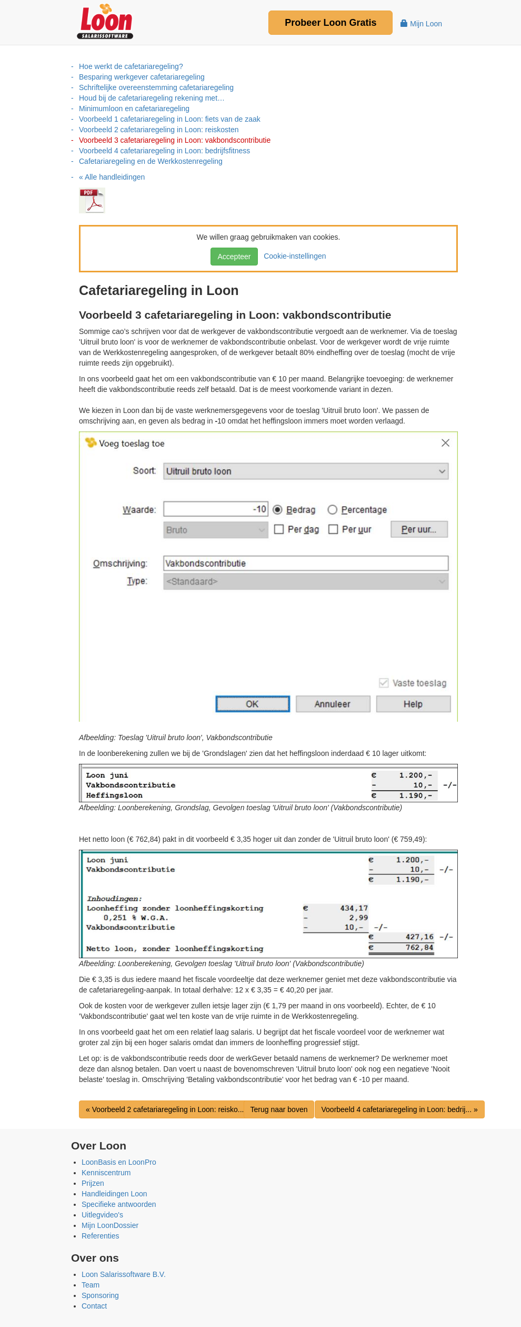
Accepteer (234, 256)
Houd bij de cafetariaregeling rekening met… (152, 98)
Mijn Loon (421, 23)
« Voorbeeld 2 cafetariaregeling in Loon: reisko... (165, 1109)
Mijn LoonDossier (110, 1225)
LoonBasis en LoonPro (119, 1162)
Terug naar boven (279, 1109)
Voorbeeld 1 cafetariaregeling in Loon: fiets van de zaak (169, 119)
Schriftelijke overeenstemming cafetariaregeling (156, 87)
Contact (94, 1306)
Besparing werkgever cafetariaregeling (142, 77)
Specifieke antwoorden (119, 1204)
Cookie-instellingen (292, 256)
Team (90, 1285)
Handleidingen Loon (114, 1194)
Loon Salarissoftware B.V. (124, 1274)
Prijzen (93, 1183)
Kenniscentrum (106, 1172)
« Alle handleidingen (112, 177)
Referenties (100, 1236)
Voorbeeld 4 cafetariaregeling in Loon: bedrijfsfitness (164, 150)
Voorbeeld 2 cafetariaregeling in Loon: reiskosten (159, 129)
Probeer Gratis (330, 22)
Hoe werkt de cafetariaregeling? (131, 66)
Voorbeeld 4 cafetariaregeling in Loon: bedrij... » (400, 1109)
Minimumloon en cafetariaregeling (134, 108)
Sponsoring (100, 1295)
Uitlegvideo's (102, 1215)
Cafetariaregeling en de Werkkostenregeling (151, 161)
